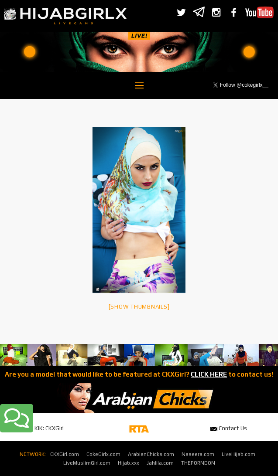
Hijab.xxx (128, 463)
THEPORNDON (198, 463)
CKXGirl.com (64, 454)
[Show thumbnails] (139, 306)
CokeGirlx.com (103, 454)
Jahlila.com (160, 463)
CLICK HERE (209, 374)
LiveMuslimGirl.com (86, 463)
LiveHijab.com (238, 454)
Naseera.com (198, 454)
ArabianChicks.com (151, 454)
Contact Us (228, 428)
